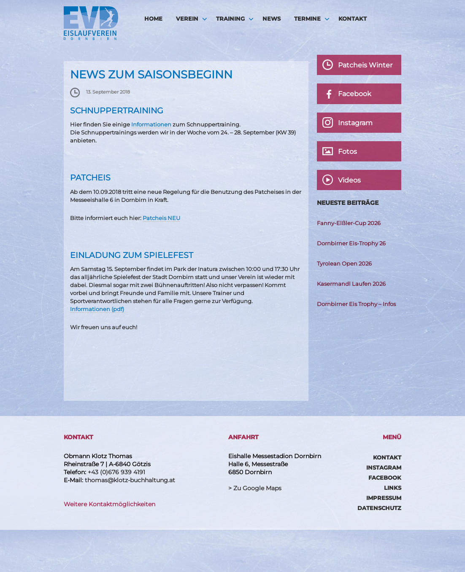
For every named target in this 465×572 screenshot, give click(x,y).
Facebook (384, 477)
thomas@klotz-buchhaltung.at (130, 480)
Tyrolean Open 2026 (344, 263)
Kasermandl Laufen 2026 (351, 283)
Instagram (383, 467)
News (271, 18)
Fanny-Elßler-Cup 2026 (349, 223)
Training (230, 18)
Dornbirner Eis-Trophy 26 (351, 243)
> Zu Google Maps (254, 488)
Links (392, 487)
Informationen (151, 124)
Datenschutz (379, 508)
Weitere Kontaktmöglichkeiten (109, 504)
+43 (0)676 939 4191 (116, 472)
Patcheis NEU (161, 218)
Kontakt (352, 18)
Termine (307, 18)
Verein (187, 18)
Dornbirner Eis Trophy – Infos (356, 304)
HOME (153, 18)
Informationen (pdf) (97, 309)
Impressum (383, 497)
